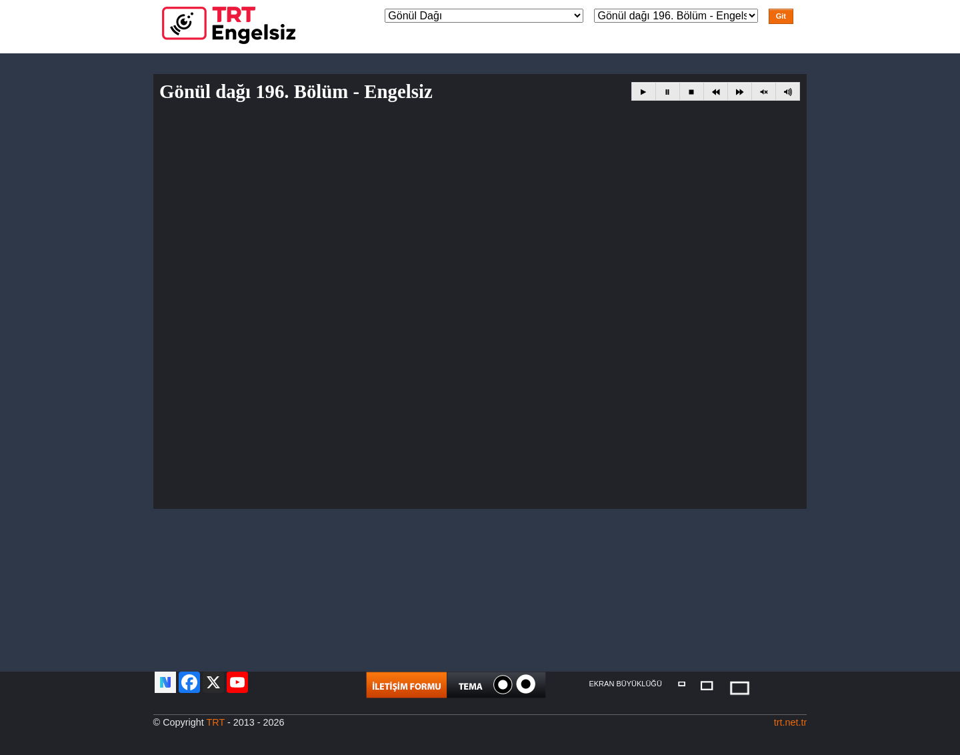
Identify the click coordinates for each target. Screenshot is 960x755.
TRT (216, 722)
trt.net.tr (790, 722)
